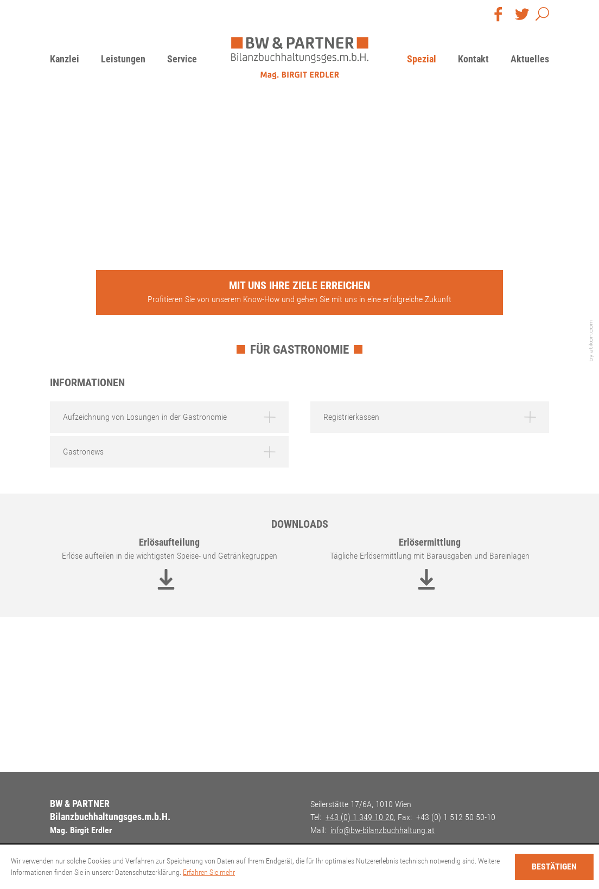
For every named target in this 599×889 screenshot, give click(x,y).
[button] (542, 16)
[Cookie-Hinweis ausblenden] (554, 867)
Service (182, 59)
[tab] (169, 417)
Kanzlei (64, 59)
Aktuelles (530, 59)
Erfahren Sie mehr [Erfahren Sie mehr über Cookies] (209, 872)
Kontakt (473, 59)
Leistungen (123, 59)
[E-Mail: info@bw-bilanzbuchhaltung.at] (382, 830)
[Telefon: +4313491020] (360, 817)
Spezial (421, 59)
